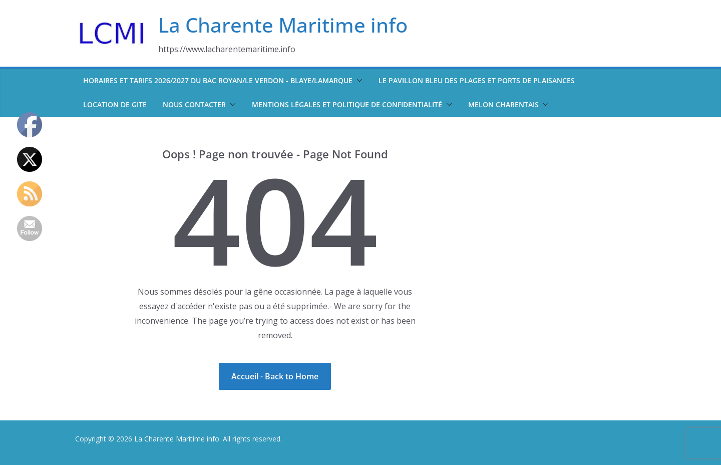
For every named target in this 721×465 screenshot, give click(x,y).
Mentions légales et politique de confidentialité (347, 104)
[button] (357, 81)
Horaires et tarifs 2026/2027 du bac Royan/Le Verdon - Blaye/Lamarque (217, 80)
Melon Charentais (503, 104)
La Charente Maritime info (283, 25)
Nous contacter (194, 104)
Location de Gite (115, 104)
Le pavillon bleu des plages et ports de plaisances (477, 80)
